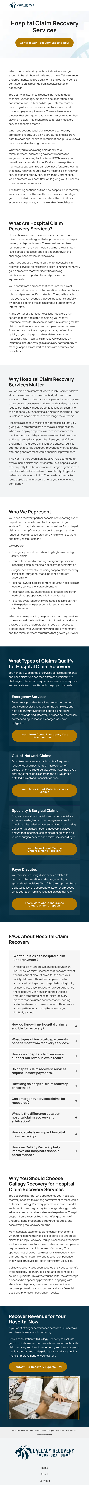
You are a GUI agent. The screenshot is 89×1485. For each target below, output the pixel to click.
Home (44, 1468)
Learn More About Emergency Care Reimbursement (44, 736)
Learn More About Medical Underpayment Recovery (45, 849)
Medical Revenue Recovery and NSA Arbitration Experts (34, 1430)
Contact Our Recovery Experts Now (44, 42)
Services (60, 1430)
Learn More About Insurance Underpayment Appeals (44, 904)
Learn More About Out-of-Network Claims (44, 790)
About (44, 1474)
